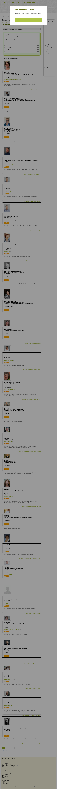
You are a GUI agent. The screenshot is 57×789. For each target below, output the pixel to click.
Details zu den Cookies (21, 15)
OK (29, 20)
